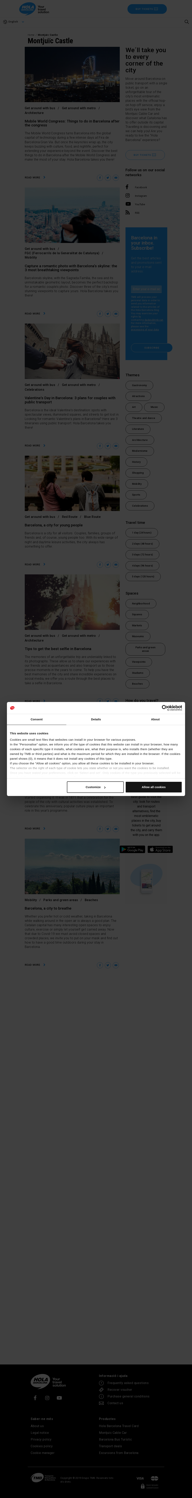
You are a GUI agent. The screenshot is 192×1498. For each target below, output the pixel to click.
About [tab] (155, 719)
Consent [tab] (37, 719)
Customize (96, 787)
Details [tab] (96, 719)
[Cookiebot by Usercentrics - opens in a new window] (164, 708)
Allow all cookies (154, 787)
